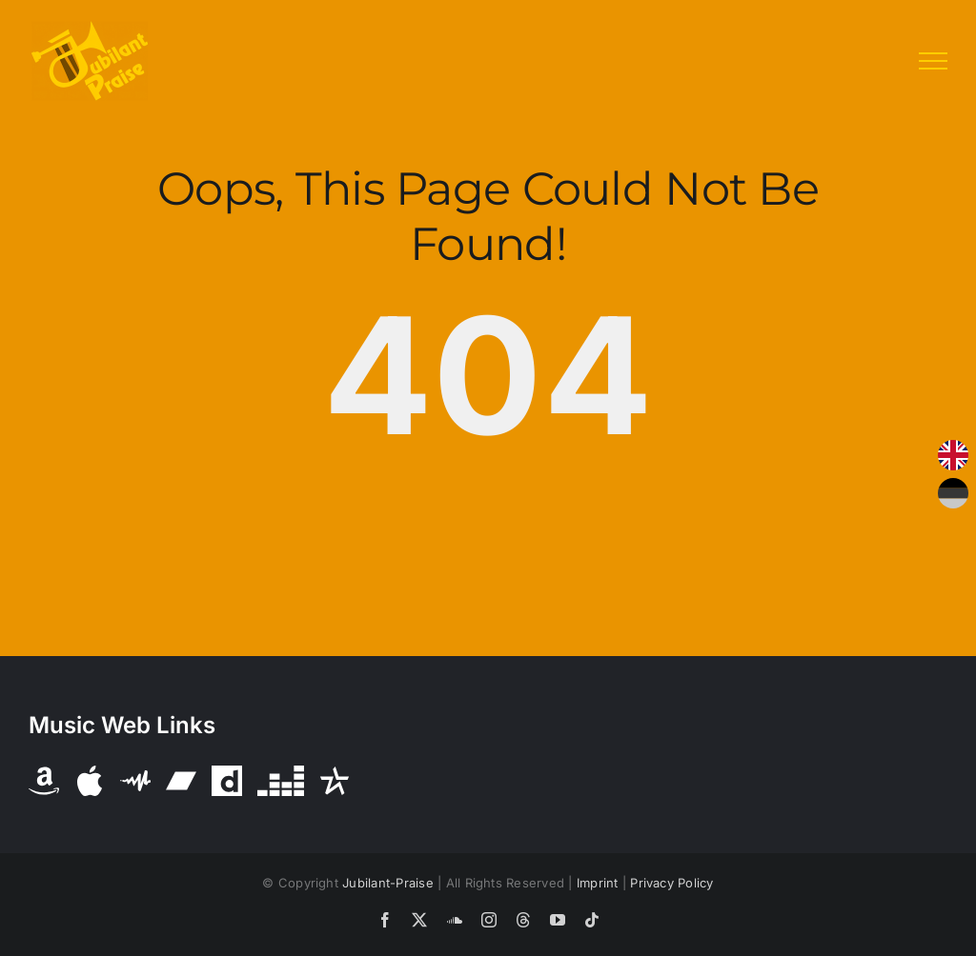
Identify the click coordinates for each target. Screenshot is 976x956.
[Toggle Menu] (933, 61)
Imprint (598, 882)
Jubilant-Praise (388, 882)
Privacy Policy (671, 882)
